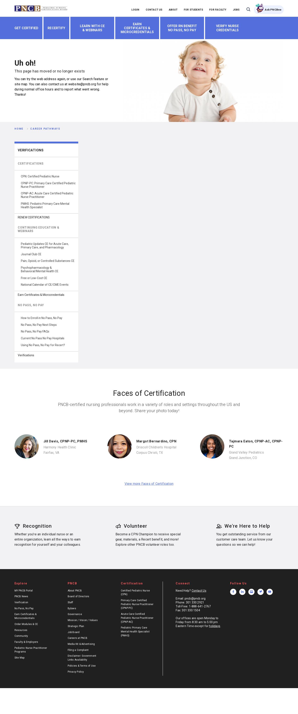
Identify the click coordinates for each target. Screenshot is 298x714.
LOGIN (135, 9)
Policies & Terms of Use (82, 665)
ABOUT (173, 9)
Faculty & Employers (26, 642)
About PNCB (75, 590)
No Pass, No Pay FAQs (35, 331)
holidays (214, 626)
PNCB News (21, 596)
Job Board (74, 632)
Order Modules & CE (26, 624)
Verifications (31, 150)
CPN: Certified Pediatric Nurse (40, 176)
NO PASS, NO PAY (31, 305)
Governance (75, 614)
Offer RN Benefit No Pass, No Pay (182, 28)
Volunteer (131, 526)
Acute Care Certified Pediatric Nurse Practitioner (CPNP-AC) (137, 618)
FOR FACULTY (217, 9)
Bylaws (72, 608)
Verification (21, 602)
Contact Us (199, 590)
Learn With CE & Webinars (92, 28)
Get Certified (26, 28)
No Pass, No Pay (24, 608)
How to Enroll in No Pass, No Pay (41, 318)
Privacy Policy (76, 671)
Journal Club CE (31, 254)
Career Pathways (45, 128)
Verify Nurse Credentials (227, 28)
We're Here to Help (243, 526)
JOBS (236, 9)
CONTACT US (154, 9)
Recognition (33, 526)
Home (18, 128)
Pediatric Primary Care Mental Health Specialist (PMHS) (135, 631)
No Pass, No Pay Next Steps (39, 324)
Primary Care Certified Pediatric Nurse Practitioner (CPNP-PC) (137, 604)
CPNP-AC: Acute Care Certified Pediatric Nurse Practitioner (47, 195)
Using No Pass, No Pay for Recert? (43, 345)
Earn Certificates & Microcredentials (137, 28)
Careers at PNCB (77, 638)
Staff (70, 602)
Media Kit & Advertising (81, 644)
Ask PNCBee (273, 9)
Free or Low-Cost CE (34, 278)
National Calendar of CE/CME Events (44, 284)
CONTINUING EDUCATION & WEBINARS (38, 229)
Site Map (19, 657)
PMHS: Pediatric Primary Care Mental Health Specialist (45, 205)
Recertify (56, 28)
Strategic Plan (76, 626)
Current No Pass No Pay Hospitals (42, 338)
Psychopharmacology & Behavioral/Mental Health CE (39, 269)
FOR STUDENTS (193, 9)
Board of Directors (78, 596)
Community (21, 636)
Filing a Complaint (78, 650)
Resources (21, 630)
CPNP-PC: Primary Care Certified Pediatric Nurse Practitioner (48, 185)
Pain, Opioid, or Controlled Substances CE (47, 260)
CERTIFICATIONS (31, 163)
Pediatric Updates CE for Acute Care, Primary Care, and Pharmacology (45, 245)
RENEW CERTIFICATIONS (34, 217)
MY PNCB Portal (23, 590)
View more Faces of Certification (149, 484)
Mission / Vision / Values (83, 620)
